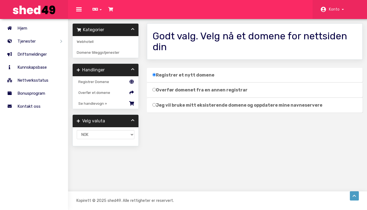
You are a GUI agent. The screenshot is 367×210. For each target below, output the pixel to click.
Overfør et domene (108, 96)
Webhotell (89, 45)
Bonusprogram (24, 93)
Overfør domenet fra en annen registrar (201, 93)
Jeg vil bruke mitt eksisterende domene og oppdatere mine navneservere (239, 109)
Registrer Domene (108, 85)
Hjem (15, 28)
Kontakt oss (22, 106)
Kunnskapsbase (25, 67)
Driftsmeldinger (25, 54)
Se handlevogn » (108, 107)
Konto (336, 9)
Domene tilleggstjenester (102, 56)
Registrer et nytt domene (185, 78)
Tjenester (32, 41)
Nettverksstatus (25, 80)
